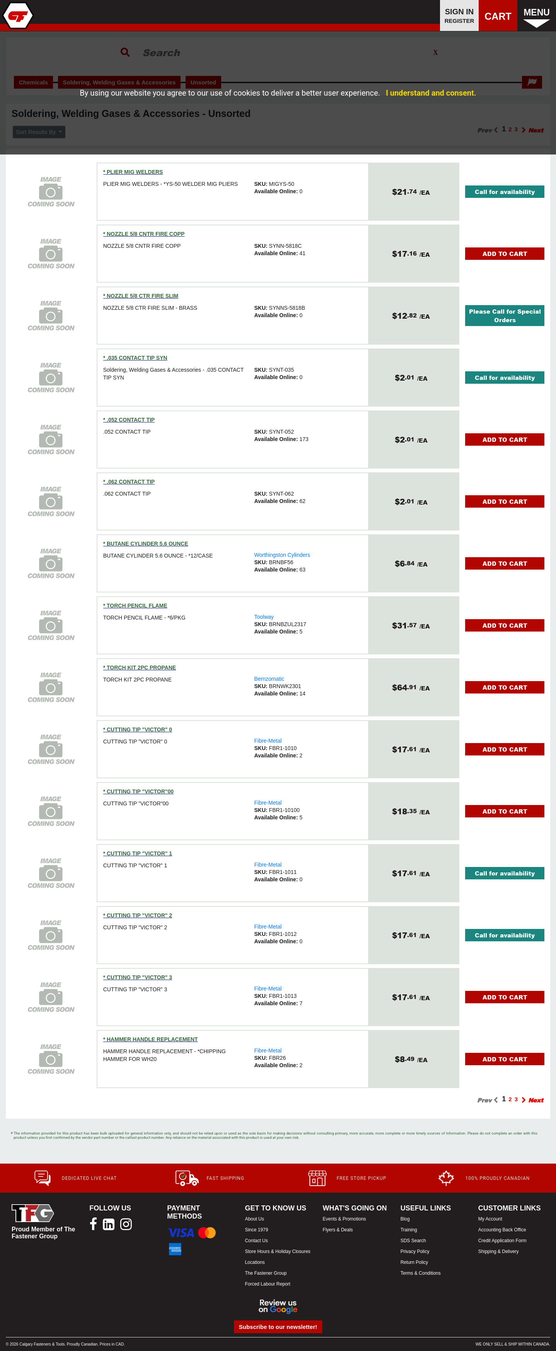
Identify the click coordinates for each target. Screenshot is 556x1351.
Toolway (264, 617)
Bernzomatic (269, 679)
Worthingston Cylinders (282, 555)
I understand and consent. (431, 93)
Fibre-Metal (267, 741)
